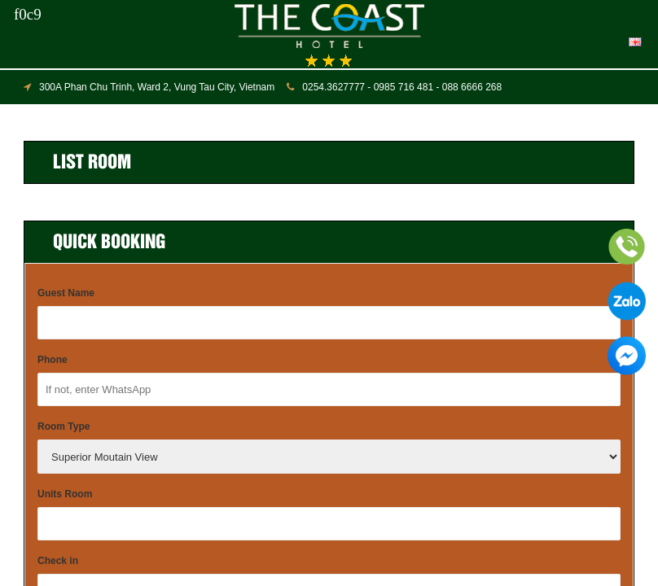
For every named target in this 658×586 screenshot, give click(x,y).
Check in (57, 560)
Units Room (64, 494)
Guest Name (65, 293)
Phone (52, 359)
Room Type (63, 426)
